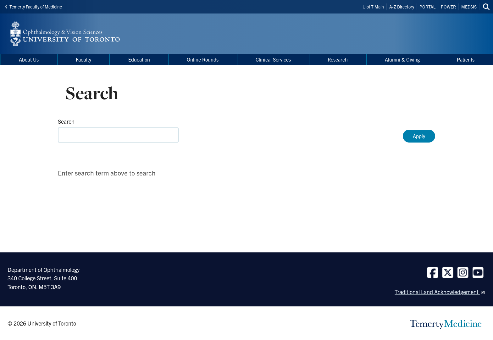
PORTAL (427, 6)
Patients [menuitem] (465, 59)
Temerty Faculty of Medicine (33, 6)
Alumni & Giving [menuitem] (402, 59)
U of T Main (373, 6)
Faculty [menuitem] (83, 59)
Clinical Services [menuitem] (273, 59)
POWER (448, 6)
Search (66, 121)
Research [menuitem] (338, 59)
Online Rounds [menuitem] (203, 59)
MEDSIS (469, 6)
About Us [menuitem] (29, 59)
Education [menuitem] (139, 59)
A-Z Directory (401, 6)
